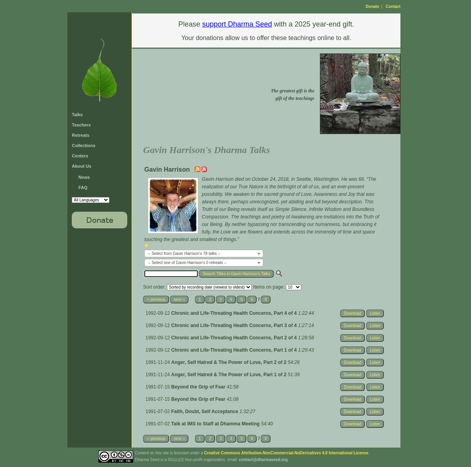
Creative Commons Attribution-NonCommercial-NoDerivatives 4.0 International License (286, 453)
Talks (77, 114)
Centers (80, 155)
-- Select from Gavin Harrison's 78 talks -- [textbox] (184, 253)
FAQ (83, 187)
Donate (372, 6)
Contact (393, 6)
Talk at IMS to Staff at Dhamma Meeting (216, 424)
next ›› (179, 299)
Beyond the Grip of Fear (199, 387)
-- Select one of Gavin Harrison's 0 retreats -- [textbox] (187, 262)
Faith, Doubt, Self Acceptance (205, 411)
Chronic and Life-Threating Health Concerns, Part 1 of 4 (234, 350)
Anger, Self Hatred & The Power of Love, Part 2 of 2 (229, 362)
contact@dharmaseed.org (263, 459)
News (84, 177)
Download (352, 313)
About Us (81, 166)
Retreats (80, 135)
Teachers (81, 124)
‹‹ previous (156, 299)
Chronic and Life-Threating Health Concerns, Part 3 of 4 (234, 325)
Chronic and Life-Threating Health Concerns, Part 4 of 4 (234, 313)
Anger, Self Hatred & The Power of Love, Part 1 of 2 (229, 374)
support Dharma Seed (237, 24)
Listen (375, 313)
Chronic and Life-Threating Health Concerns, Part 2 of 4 (234, 338)
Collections (83, 145)
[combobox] (203, 253)
